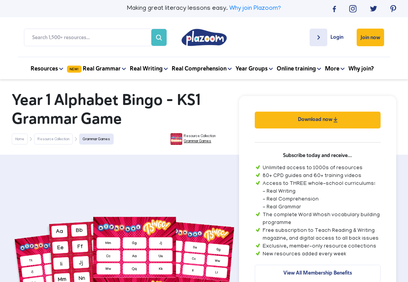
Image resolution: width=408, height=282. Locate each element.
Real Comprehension (202, 68)
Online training (299, 68)
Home (19, 139)
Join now (370, 37)
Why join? (361, 68)
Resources (47, 68)
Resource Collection (53, 139)
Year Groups (254, 68)
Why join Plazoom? (255, 8)
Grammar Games (96, 139)
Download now (317, 119)
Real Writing (149, 68)
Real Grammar (96, 68)
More (335, 68)
